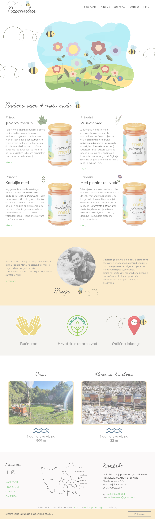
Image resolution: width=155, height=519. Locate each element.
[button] (54, 514)
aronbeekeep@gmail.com (120, 497)
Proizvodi (90, 7)
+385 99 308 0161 (115, 494)
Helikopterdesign (93, 507)
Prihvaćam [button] (139, 514)
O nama (105, 7)
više (9, 162)
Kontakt (134, 7)
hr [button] (146, 7)
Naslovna (12, 482)
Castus (78, 507)
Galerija (119, 7)
